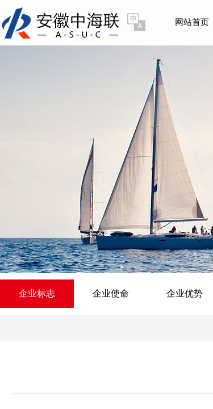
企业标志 (37, 293)
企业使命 (111, 293)
